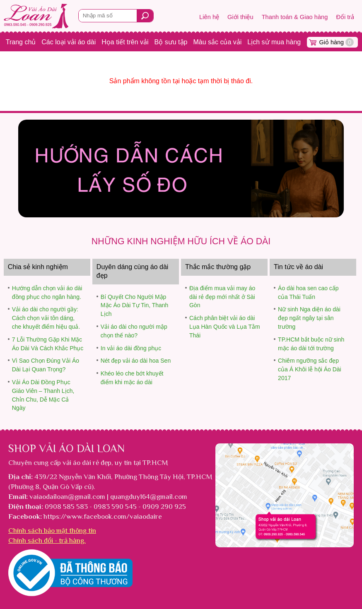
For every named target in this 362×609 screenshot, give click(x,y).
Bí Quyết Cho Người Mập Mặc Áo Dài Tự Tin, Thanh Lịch (135, 306)
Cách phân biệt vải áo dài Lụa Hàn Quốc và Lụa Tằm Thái (224, 327)
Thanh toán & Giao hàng (295, 17)
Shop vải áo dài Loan (66, 448)
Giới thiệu (240, 17)
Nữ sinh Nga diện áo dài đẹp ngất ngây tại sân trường (309, 318)
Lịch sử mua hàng (274, 42)
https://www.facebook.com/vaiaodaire (102, 516)
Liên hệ (209, 17)
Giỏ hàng (336, 42)
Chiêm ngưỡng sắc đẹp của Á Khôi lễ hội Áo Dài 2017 (309, 369)
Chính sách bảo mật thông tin (52, 530)
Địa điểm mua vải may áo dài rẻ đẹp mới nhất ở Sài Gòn (222, 297)
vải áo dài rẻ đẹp (87, 462)
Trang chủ (21, 42)
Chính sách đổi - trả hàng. (47, 540)
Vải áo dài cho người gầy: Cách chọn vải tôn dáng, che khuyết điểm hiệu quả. (46, 318)
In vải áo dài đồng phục (131, 348)
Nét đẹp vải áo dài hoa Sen (136, 360)
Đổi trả (345, 17)
